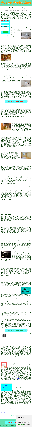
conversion (3, 16)
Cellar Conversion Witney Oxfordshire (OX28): (9, 12)
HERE (18, 378)
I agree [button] (19, 424)
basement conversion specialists (15, 402)
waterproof (10, 218)
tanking (23, 227)
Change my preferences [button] (27, 424)
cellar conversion (22, 25)
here (6, 359)
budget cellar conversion (13, 369)
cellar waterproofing (21, 365)
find (3, 346)
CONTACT (26, 5)
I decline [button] (22, 424)
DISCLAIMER (29, 5)
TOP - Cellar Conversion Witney (6, 412)
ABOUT (23, 5)
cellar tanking (15, 371)
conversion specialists (17, 78)
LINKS (21, 5)
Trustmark (4, 163)
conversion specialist (5, 375)
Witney (27, 176)
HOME (18, 5)
